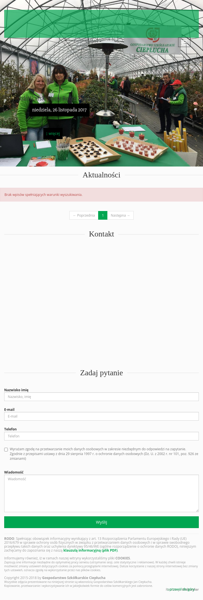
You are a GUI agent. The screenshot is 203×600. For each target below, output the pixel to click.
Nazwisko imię (16, 390)
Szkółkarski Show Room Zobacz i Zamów (68, 98)
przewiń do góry (181, 589)
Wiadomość (13, 472)
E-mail (9, 409)
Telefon (10, 429)
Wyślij (101, 522)
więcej (53, 133)
